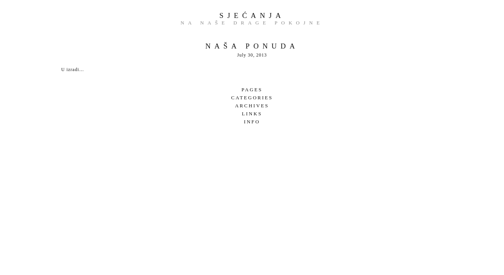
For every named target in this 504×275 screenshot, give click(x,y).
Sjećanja (252, 15)
